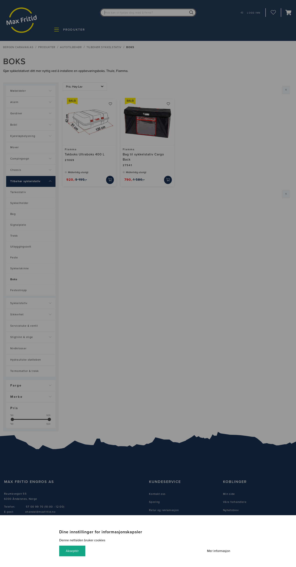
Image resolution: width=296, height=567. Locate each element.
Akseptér (72, 551)
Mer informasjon (218, 551)
